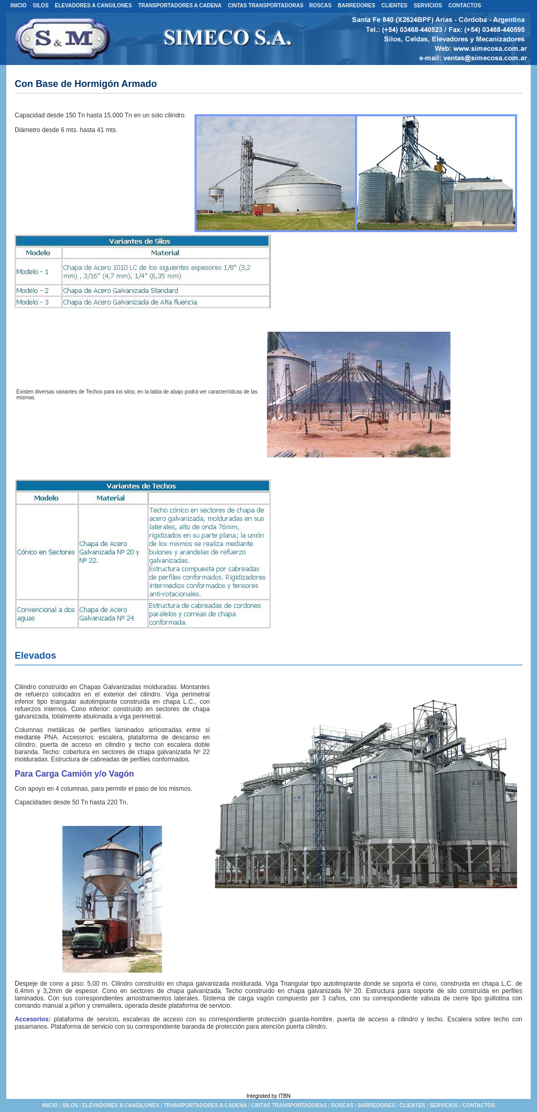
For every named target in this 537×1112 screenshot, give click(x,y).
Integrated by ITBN (268, 1096)
